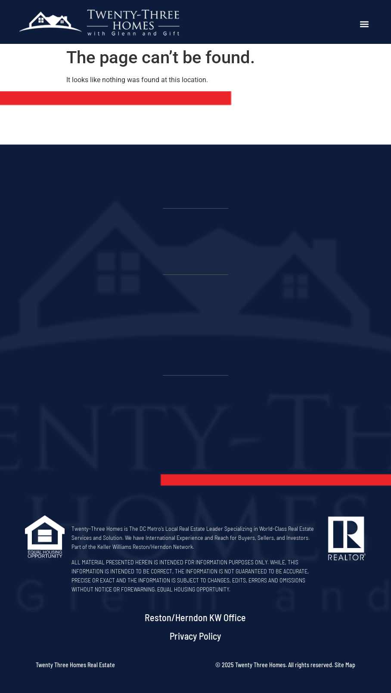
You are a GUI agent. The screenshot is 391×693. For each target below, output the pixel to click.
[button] (364, 24)
